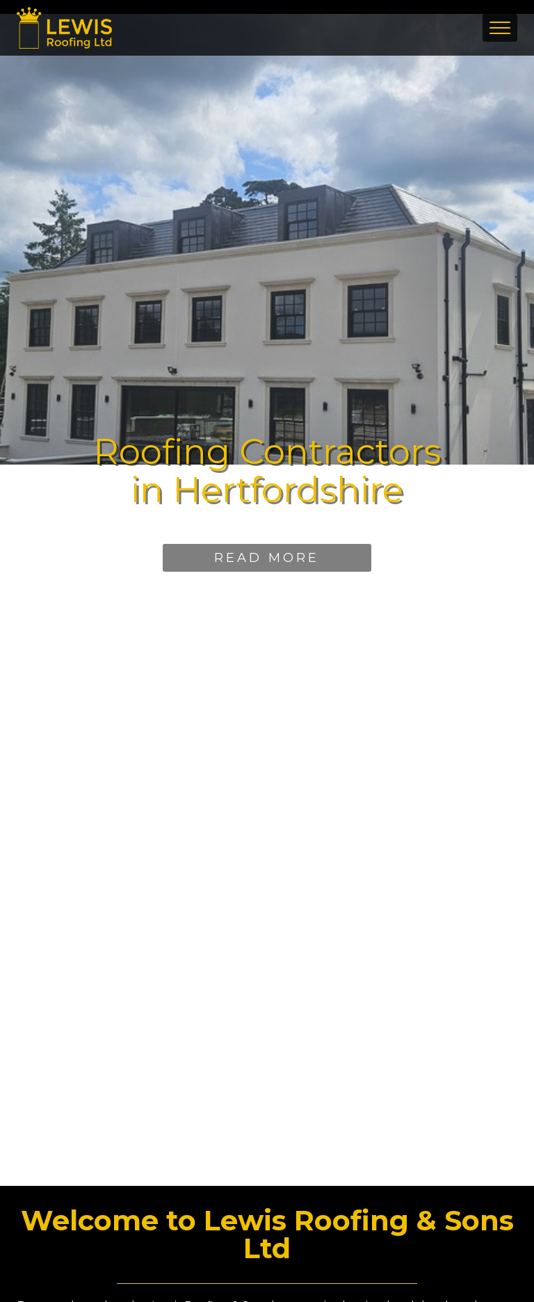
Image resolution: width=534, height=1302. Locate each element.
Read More (266, 557)
